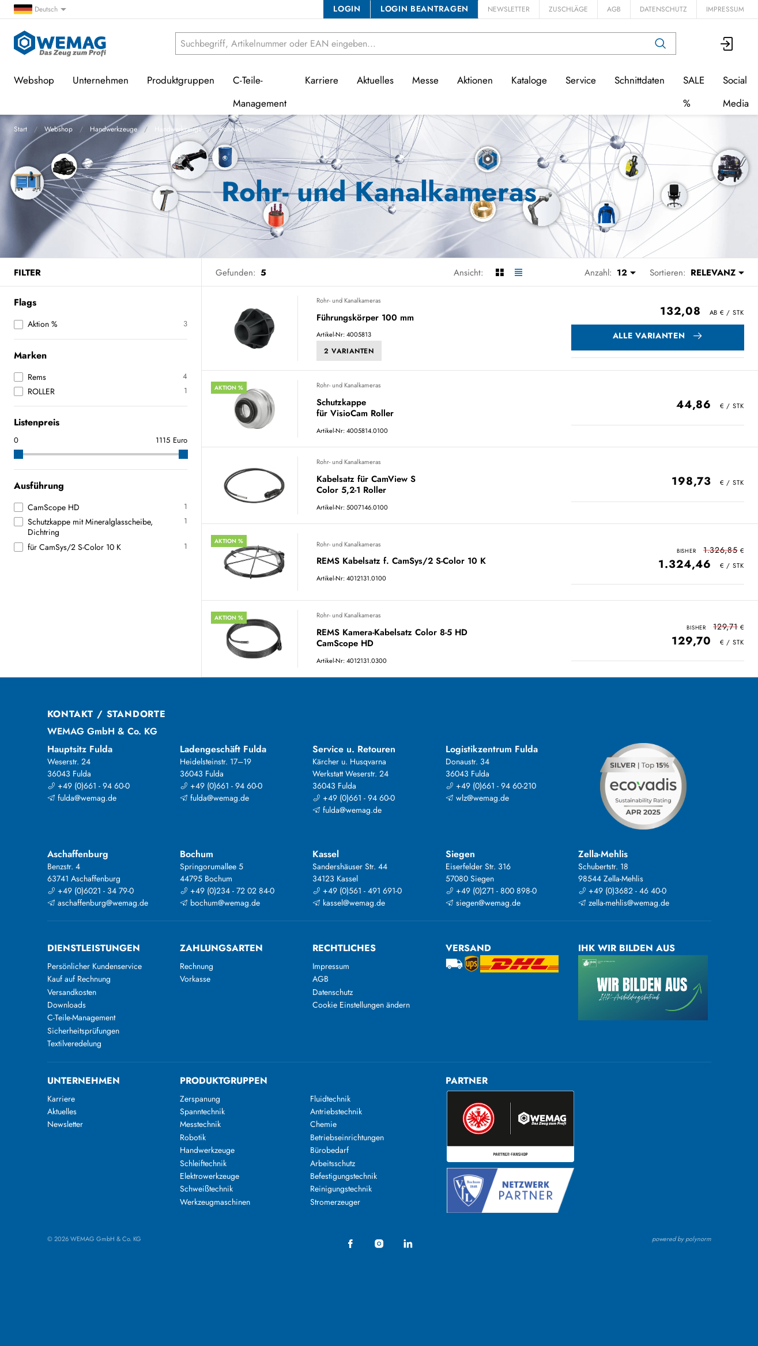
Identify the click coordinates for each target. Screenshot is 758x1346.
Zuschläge (568, 9)
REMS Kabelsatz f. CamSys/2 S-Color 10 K (401, 561)
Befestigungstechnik (343, 1176)
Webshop (58, 129)
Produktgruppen (180, 80)
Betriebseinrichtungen (347, 1137)
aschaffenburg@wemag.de (97, 902)
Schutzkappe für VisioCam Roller (355, 408)
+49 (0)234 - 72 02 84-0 (227, 890)
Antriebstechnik (336, 1111)
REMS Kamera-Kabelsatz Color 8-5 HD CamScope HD (391, 638)
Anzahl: (598, 272)
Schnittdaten (639, 80)
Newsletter (509, 9)
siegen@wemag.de (483, 902)
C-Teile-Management (259, 91)
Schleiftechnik (203, 1163)
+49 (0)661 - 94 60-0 (88, 785)
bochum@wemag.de (220, 902)
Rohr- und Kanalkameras (348, 300)
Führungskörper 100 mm (365, 318)
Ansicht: (469, 272)
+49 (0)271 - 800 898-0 (491, 890)
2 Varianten (349, 351)
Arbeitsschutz (332, 1163)
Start (20, 129)
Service (580, 80)
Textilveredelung (74, 1043)
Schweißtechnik (206, 1188)
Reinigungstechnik (341, 1188)
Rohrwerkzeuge (241, 129)
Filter (27, 272)
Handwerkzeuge (113, 129)
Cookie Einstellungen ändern (361, 1005)
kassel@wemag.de (348, 902)
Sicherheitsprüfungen (83, 1030)
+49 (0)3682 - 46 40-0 (622, 890)
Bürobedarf (329, 1150)
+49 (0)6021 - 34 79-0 (90, 890)
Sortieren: (668, 272)
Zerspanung (200, 1098)
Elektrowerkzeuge (209, 1176)
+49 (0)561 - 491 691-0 (357, 890)
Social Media (736, 91)
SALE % (693, 91)
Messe (425, 80)
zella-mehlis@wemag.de (623, 902)
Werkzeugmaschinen (215, 1202)
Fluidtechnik (330, 1098)
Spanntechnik (202, 1111)
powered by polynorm (681, 1238)
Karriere (321, 80)
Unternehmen (101, 80)
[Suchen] (660, 43)
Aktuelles (375, 80)
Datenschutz (663, 9)
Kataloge (529, 80)
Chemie (323, 1124)
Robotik (193, 1137)
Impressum (725, 9)
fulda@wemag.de (81, 798)
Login (346, 8)
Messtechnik (200, 1124)
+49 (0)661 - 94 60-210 (491, 785)
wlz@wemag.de (477, 798)
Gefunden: (236, 272)
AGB (614, 9)
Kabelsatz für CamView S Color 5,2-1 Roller (366, 485)
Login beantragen (424, 8)
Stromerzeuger (335, 1202)
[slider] (18, 454)
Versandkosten (71, 992)
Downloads (66, 1005)
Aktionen (475, 80)
